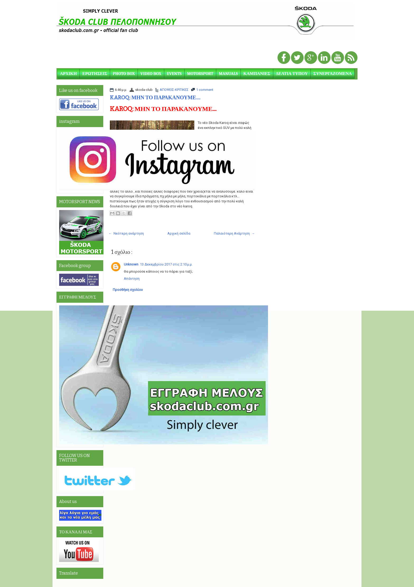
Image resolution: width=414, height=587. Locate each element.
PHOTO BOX (124, 73)
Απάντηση (132, 279)
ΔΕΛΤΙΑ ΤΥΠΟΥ (292, 73)
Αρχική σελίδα (178, 233)
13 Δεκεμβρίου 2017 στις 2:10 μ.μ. (166, 264)
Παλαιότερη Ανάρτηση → (234, 233)
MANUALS (228, 73)
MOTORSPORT (200, 73)
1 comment (204, 90)
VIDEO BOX (150, 73)
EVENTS (174, 73)
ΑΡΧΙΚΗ (68, 73)
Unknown (131, 264)
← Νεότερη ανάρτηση (126, 233)
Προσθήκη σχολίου (128, 290)
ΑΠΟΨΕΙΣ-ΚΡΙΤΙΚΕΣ (174, 90)
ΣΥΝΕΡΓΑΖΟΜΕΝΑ (332, 73)
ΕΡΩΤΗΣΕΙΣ (94, 73)
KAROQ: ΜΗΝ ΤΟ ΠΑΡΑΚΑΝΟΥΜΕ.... (155, 97)
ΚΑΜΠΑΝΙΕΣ (256, 73)
